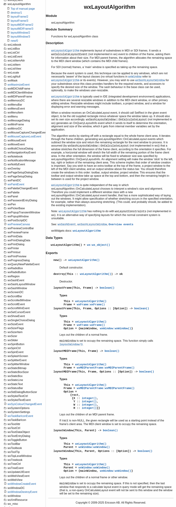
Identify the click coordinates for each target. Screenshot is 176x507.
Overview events (121, 224)
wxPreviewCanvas (19, 224)
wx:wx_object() (98, 245)
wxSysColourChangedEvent (25, 404)
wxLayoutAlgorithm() (66, 245)
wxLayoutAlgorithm (87, 230)
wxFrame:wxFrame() (91, 304)
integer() (89, 398)
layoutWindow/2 (20, 32)
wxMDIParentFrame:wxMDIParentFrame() (106, 367)
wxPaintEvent (16, 184)
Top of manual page (23, 8)
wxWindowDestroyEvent (22, 491)
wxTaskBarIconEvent (20, 416)
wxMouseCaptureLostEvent (24, 136)
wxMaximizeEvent (19, 84)
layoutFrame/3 (19, 20)
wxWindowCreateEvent (22, 483)
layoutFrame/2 (19, 16)
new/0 (14, 40)
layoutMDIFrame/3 (22, 28)
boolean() (107, 287)
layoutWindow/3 (20, 36)
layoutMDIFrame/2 (22, 24)
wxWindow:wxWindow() (115, 328)
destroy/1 (16, 12)
